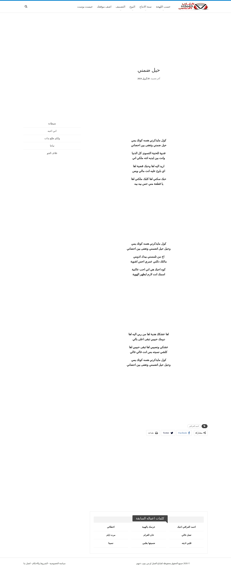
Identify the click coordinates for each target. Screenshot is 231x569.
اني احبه (52, 131)
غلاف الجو (52, 153)
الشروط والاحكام (40, 563)
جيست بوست (85, 6)
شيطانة (52, 123)
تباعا (52, 145)
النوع (132, 6)
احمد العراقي (194, 426)
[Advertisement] (115, 39)
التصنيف (120, 6)
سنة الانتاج (146, 6)
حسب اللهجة (163, 6)
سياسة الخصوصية (58, 563)
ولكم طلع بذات (52, 138)
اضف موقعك (104, 6)
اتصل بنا (26, 563)
